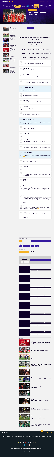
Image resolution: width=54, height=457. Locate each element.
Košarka (11, 38)
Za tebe (3, 436)
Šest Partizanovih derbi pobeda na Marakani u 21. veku (13, 66)
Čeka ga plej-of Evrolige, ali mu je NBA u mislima (13, 71)
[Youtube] (29, 451)
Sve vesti (12, 436)
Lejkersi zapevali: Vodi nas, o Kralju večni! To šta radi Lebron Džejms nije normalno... (40, 410)
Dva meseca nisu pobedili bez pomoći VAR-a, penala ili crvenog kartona (41, 379)
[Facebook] (27, 451)
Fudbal (11, 27)
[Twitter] (24, 451)
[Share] (20, 241)
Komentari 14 (22, 28)
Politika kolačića (33, 448)
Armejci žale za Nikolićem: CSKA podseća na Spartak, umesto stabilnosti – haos (41, 365)
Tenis (47, 436)
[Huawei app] (51, 432)
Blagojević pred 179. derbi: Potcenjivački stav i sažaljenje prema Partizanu (13, 30)
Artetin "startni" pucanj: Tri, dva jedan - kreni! (13, 60)
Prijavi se (49, 1)
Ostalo (50, 436)
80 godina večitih (38, 436)
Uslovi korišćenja (17, 448)
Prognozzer (42, 1)
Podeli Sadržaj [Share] (32, 9)
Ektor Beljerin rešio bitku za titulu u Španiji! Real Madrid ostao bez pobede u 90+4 (41, 425)
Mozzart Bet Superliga (19, 436)
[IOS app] (49, 432)
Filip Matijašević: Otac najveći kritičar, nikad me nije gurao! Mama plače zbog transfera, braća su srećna (13, 50)
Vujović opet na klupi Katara (12, 56)
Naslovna (8, 436)
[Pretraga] (37, 2)
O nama (12, 448)
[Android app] (47, 432)
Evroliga (26, 436)
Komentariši (30, 28)
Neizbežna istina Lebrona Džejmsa (13, 40)
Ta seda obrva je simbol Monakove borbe (38, 372)
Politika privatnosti (26, 448)
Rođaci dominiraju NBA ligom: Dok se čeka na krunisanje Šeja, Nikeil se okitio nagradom (39, 401)
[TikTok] (32, 451)
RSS (21, 448)
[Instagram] (22, 451)
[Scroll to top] (42, 431)
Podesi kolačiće (39, 448)
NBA (29, 436)
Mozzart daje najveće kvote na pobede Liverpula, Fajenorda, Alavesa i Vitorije (13, 45)
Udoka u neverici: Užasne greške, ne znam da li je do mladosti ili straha (40, 387)
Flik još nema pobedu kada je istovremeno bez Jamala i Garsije (13, 35)
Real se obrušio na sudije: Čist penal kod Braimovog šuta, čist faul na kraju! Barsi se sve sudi (40, 417)
